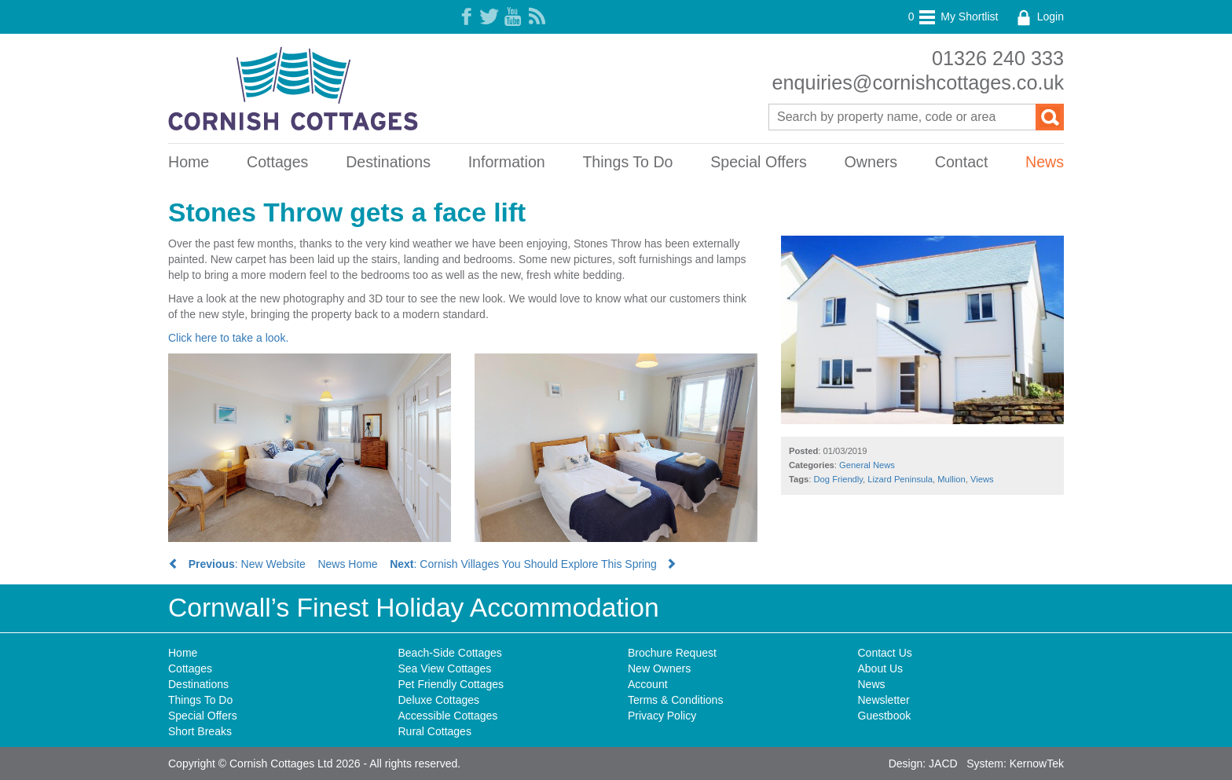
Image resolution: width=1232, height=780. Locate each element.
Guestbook (884, 715)
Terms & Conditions (675, 700)
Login (1039, 16)
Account (648, 684)
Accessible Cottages (448, 715)
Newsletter (884, 700)
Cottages (277, 161)
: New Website (237, 564)
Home (188, 161)
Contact (961, 161)
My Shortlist (953, 16)
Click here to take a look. (228, 337)
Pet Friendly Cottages (451, 684)
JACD (943, 763)
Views (982, 479)
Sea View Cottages (445, 668)
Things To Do (627, 161)
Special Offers (758, 161)
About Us (881, 668)
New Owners (659, 668)
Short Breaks (200, 731)
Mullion (951, 479)
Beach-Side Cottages (450, 652)
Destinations (388, 161)
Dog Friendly (839, 479)
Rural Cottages (434, 731)
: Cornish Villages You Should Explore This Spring (533, 564)
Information (506, 161)
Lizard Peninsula (900, 479)
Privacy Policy (662, 715)
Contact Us (885, 652)
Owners (871, 161)
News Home (347, 564)
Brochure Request (672, 652)
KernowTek (1037, 763)
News (1044, 161)
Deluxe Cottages (439, 700)
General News (867, 465)
